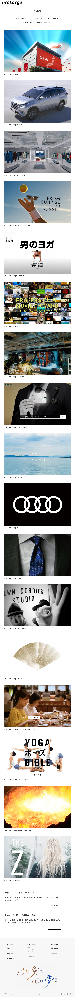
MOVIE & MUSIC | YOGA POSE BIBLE (16, 780)
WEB (42, 18)
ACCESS (54, 954)
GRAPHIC (35, 18)
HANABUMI (31, 956)
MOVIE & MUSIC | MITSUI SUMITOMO (17, 427)
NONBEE (30, 958)
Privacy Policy (36, 994)
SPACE (48, 18)
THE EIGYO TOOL (32, 954)
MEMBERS (11, 958)
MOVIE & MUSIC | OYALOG (13, 477)
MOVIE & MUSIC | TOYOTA (13, 125)
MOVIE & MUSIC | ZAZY (12, 880)
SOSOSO (30, 947)
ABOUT (10, 949)
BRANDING (25, 18)
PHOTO (56, 18)
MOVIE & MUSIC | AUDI (12, 528)
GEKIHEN (30, 949)
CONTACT (54, 949)
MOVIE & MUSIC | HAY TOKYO (14, 377)
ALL (17, 18)
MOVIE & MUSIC (29, 22)
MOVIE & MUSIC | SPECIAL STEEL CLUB (17, 830)
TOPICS (10, 954)
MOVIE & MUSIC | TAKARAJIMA (15, 276)
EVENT (39, 22)
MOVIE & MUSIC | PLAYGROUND (15, 628)
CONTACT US (54, 928)
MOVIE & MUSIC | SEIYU (12, 74)
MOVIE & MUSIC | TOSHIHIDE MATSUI (17, 225)
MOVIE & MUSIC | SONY (12, 326)
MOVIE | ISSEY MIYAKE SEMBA (14, 175)
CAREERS (54, 944)
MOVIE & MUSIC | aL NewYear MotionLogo (19, 679)
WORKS (10, 944)
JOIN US (54, 905)
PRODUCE (48, 22)
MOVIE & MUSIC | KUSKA (12, 578)
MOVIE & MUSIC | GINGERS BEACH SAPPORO (19, 729)
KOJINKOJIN (31, 951)
